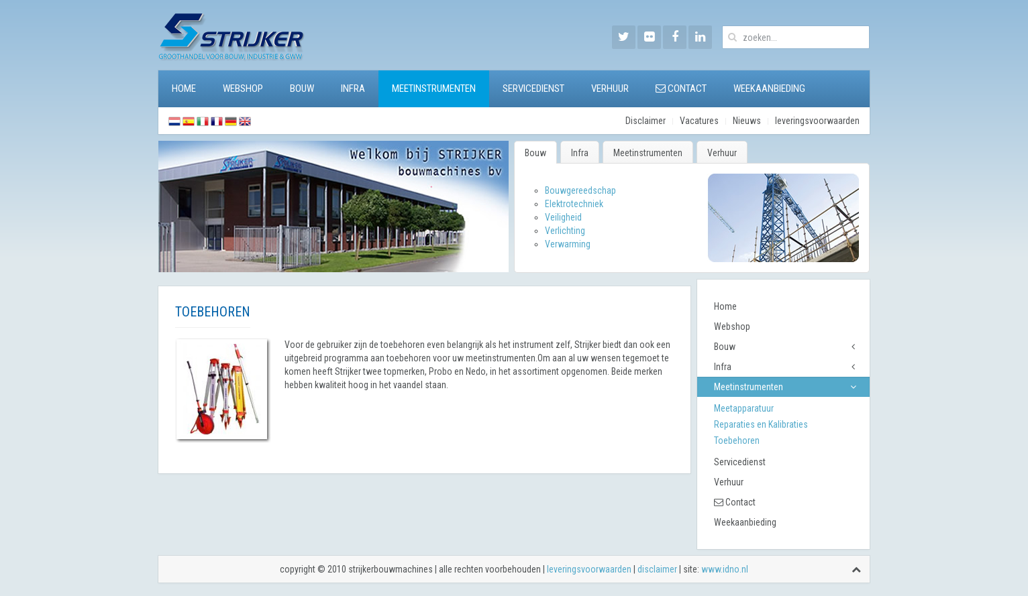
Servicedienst (533, 88)
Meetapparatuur (744, 408)
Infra (353, 88)
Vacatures (699, 120)
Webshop (243, 88)
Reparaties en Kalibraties (761, 424)
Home (184, 88)
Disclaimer (645, 120)
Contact (681, 88)
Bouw (302, 88)
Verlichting (565, 230)
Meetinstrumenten (434, 88)
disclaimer (657, 569)
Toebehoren (737, 440)
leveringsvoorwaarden (817, 120)
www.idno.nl (724, 569)
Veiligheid (563, 217)
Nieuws (747, 120)
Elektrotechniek (574, 203)
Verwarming (567, 244)
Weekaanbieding (769, 88)
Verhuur (610, 88)
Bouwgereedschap (580, 190)
